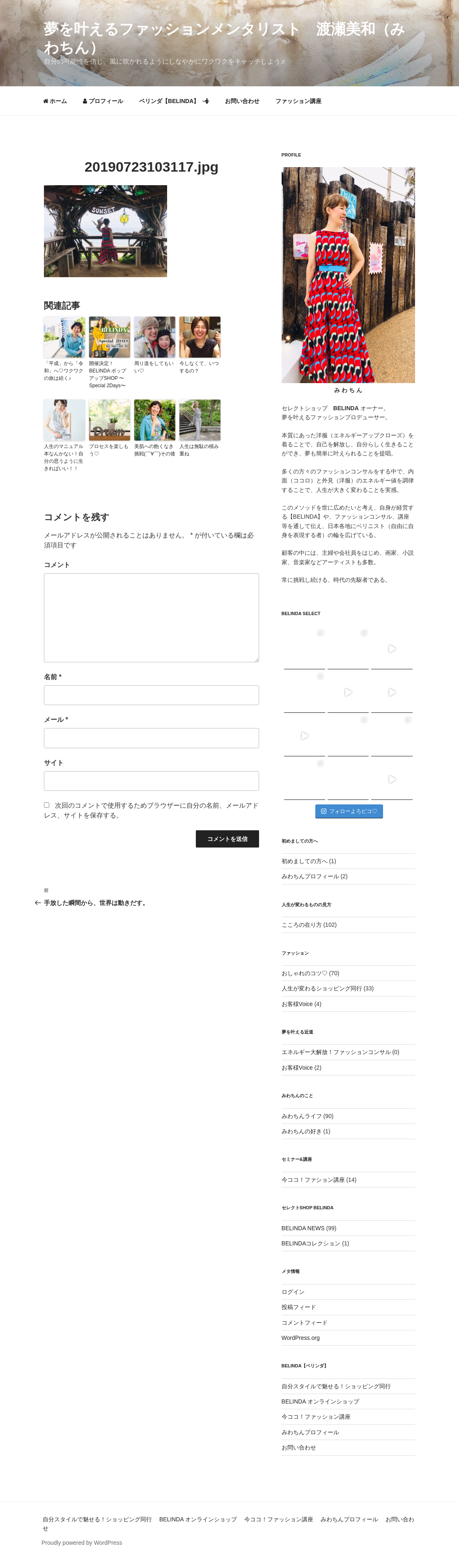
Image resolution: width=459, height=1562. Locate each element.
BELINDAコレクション (311, 1243)
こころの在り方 (302, 924)
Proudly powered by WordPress (81, 1542)
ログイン (293, 1292)
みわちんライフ (302, 1116)
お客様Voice (297, 1004)
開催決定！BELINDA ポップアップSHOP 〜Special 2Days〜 (107, 374)
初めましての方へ (305, 861)
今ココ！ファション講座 (313, 1179)
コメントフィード (305, 1322)
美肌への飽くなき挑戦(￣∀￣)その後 (154, 450)
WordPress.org (301, 1338)
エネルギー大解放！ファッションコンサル (336, 1052)
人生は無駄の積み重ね (199, 450)
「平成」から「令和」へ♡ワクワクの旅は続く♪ (63, 371)
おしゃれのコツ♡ (305, 973)
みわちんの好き (302, 1131)
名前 (53, 676)
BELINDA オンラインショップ (320, 1401)
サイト (54, 762)
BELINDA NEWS (303, 1228)
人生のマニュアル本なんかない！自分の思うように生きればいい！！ (63, 457)
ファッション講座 (298, 101)
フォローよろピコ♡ (349, 811)
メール (56, 719)
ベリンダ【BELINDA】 (174, 101)
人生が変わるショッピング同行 (322, 988)
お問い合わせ (242, 101)
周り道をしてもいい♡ (154, 367)
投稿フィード (299, 1307)
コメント (57, 564)
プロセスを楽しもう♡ (109, 450)
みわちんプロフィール (310, 876)
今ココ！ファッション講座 (316, 1416)
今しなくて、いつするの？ (199, 367)
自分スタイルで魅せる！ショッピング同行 (336, 1386)
